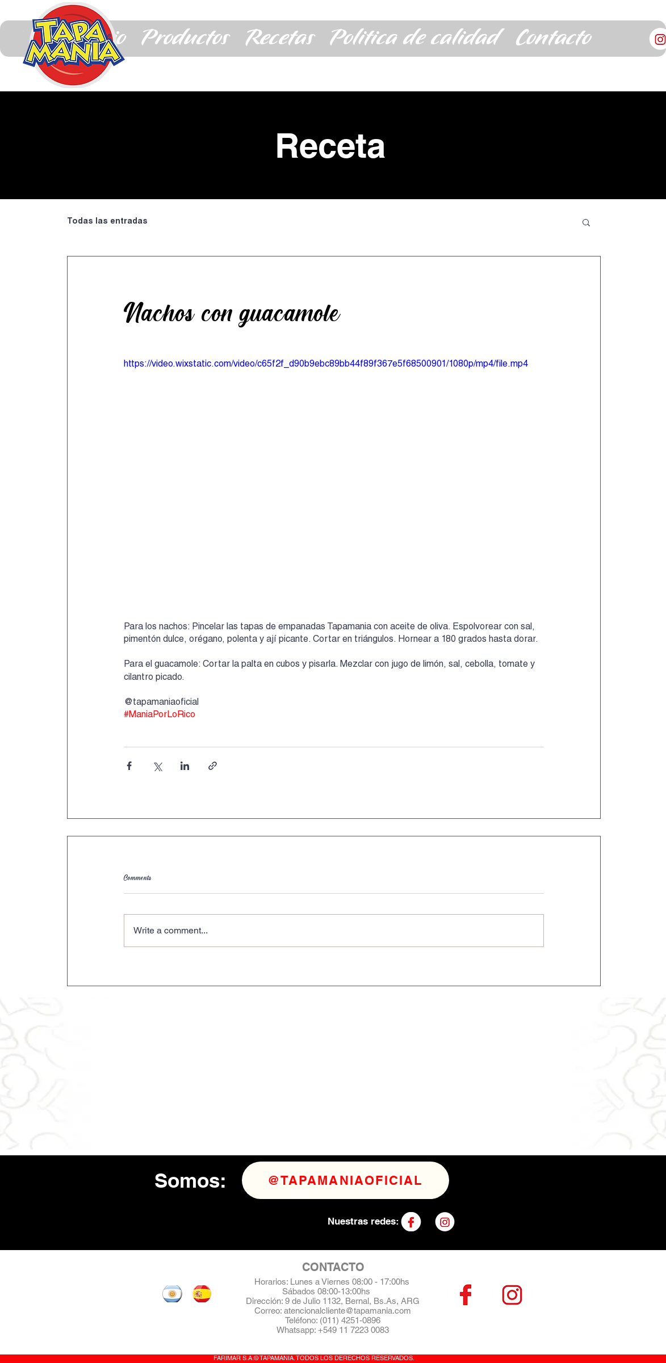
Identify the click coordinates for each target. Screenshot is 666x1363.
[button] (185, 38)
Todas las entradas (107, 222)
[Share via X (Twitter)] (157, 765)
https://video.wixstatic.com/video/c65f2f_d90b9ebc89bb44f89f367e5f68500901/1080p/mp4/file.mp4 (326, 364)
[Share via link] (212, 765)
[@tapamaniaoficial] (345, 1180)
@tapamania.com (378, 1310)
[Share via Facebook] (129, 765)
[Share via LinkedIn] (184, 765)
